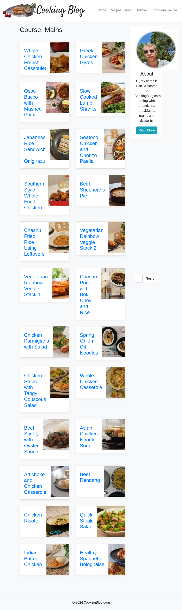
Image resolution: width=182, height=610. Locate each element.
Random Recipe (165, 10)
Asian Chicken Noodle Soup (89, 436)
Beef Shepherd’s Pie (92, 190)
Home (101, 10)
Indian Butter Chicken (33, 558)
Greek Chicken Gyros (89, 56)
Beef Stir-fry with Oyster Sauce (31, 439)
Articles (142, 10)
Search (151, 278)
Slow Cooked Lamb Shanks (88, 99)
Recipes (115, 10)
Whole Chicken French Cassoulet (35, 59)
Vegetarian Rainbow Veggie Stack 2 (92, 239)
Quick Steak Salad (86, 521)
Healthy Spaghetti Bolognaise (92, 558)
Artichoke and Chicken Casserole (35, 483)
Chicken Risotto (33, 518)
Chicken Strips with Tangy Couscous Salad (35, 390)
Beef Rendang (90, 477)
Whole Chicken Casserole (91, 381)
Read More (147, 130)
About (129, 10)
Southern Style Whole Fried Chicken (34, 195)
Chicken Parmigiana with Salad (36, 341)
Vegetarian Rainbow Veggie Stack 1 (36, 285)
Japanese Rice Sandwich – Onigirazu (35, 149)
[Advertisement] (146, 203)
